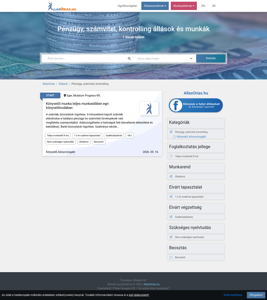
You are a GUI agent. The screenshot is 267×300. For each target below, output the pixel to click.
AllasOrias (49, 83)
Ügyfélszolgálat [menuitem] (128, 5)
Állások (63, 83)
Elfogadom (256, 295)
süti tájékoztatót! (139, 295)
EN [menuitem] (203, 5)
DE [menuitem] (214, 5)
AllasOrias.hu (152, 284)
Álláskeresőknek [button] (155, 5)
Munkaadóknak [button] (184, 5)
